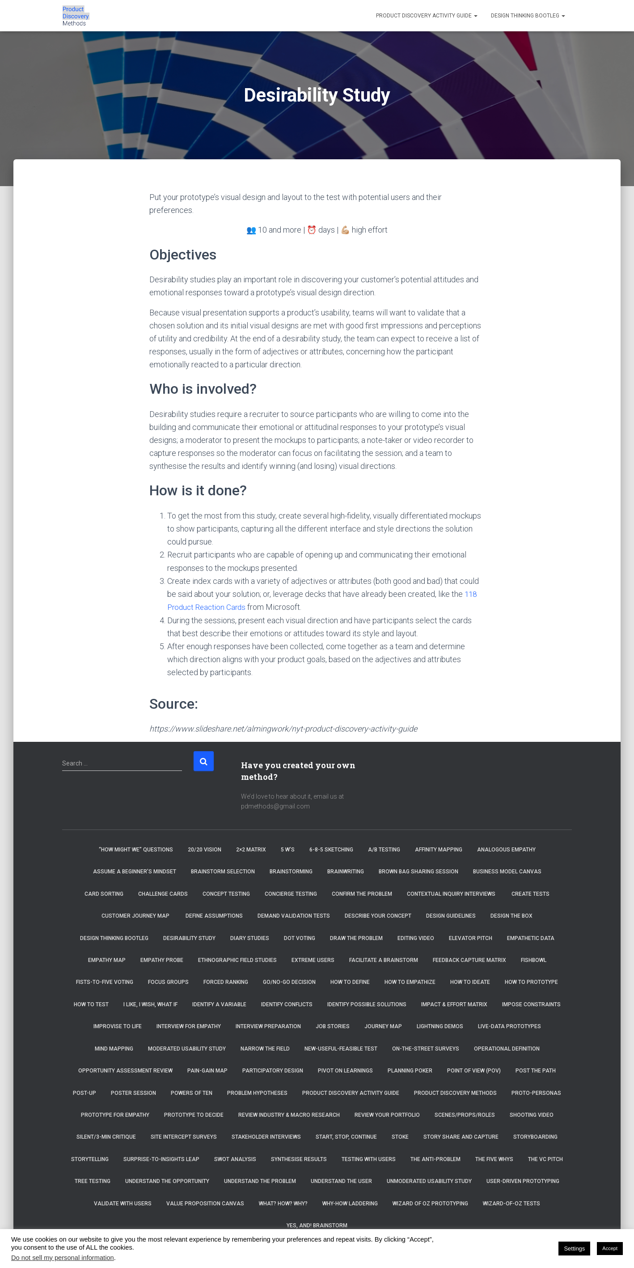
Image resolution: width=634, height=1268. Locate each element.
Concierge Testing (291, 893)
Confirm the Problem (362, 893)
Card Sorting (104, 893)
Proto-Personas (536, 1092)
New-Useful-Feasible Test (340, 1048)
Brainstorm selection (223, 871)
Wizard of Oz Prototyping (430, 1203)
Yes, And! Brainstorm (317, 1225)
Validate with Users (123, 1203)
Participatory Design (272, 1070)
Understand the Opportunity (167, 1181)
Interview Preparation (268, 1026)
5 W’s (288, 849)
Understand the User (341, 1181)
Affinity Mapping (438, 849)
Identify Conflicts (287, 1004)
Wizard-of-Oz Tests (511, 1203)
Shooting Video (532, 1114)
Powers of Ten (191, 1092)
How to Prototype (531, 982)
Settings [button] (574, 1248)
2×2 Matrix (251, 849)
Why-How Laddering (350, 1203)
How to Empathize (410, 982)
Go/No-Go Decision (289, 982)
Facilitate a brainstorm (383, 960)
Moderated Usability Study (187, 1048)
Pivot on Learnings (345, 1070)
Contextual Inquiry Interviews (452, 893)
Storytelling (90, 1159)
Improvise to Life (117, 1026)
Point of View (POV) (474, 1070)
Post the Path (536, 1070)
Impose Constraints (531, 1004)
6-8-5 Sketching (331, 849)
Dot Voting (299, 938)
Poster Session (133, 1092)
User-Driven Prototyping (522, 1181)
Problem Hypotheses (257, 1092)
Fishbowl (533, 960)
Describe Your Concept (378, 915)
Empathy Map (107, 960)
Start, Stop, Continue (346, 1136)
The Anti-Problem (435, 1159)
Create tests (530, 893)
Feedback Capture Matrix (469, 960)
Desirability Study (189, 938)
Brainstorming (291, 871)
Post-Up (84, 1092)
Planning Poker (410, 1070)
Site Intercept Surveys (184, 1136)
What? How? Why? (283, 1203)
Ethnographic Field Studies (237, 960)
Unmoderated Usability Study (429, 1181)
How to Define (350, 982)
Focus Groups (168, 982)
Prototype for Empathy (115, 1114)
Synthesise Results (299, 1159)
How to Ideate (470, 982)
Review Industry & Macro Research (289, 1114)
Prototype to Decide (194, 1114)
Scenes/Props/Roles (465, 1114)
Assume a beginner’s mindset (134, 871)
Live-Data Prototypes (509, 1026)
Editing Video (415, 938)
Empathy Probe (161, 960)
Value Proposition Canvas (205, 1203)
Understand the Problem (260, 1181)
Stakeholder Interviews (266, 1136)
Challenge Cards (163, 893)
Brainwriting (345, 871)
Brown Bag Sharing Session (418, 871)
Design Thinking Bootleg (528, 16)
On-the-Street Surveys (425, 1048)
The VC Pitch (545, 1159)
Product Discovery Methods (455, 1092)
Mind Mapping (114, 1048)
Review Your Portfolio (387, 1114)
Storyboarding (535, 1136)
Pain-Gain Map (207, 1070)
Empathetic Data (530, 938)
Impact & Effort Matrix (454, 1004)
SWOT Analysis (235, 1159)
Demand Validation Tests (294, 915)
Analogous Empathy (506, 849)
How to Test (91, 1004)
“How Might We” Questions (136, 849)
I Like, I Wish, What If (150, 1004)
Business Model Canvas (507, 871)
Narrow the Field (265, 1048)
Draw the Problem (356, 938)
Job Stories (333, 1026)
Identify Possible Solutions (366, 1004)
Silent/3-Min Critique (106, 1136)
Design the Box (511, 915)
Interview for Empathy (188, 1026)
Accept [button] (609, 1248)
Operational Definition (507, 1048)
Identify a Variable (219, 1004)
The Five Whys (494, 1159)
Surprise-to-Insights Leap (161, 1159)
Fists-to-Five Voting (104, 982)
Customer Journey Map (136, 915)
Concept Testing (226, 893)
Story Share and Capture (461, 1136)
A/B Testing (384, 849)
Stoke (400, 1136)
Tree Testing (92, 1181)
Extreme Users (313, 960)
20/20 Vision (204, 849)
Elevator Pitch (470, 938)
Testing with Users (369, 1159)
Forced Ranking (225, 982)
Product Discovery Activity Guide (427, 16)
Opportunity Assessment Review (125, 1070)
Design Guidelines (451, 915)
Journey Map (383, 1026)
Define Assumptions (214, 915)
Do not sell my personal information (62, 1257)
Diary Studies (249, 938)
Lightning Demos (440, 1026)
